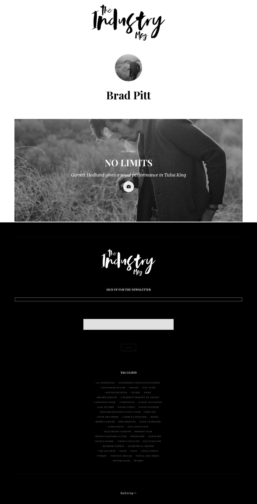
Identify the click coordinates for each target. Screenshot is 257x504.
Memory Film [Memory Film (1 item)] (143, 431)
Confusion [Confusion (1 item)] (127, 402)
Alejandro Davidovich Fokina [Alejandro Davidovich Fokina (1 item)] (139, 382)
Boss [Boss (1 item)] (147, 392)
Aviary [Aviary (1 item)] (135, 392)
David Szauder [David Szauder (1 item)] (149, 407)
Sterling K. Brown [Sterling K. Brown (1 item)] (141, 446)
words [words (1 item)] (138, 460)
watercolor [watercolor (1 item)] (121, 460)
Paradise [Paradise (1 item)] (155, 436)
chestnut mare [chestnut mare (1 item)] (105, 402)
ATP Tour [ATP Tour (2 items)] (149, 387)
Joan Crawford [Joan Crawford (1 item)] (150, 421)
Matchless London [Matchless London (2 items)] (117, 431)
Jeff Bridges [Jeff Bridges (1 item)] (127, 421)
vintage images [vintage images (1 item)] (121, 456)
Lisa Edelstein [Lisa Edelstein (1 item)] (138, 426)
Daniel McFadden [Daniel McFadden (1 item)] (150, 402)
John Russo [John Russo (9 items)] (116, 426)
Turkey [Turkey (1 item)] (102, 456)
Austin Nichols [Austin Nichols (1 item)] (116, 392)
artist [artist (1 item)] (134, 387)
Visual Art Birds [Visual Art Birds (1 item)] (147, 456)
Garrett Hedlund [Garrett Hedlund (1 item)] (135, 417)
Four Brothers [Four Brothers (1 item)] (108, 417)
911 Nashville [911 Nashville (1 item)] (105, 382)
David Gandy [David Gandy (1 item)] (126, 407)
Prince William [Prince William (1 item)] (128, 441)
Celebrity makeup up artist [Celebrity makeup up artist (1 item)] (140, 397)
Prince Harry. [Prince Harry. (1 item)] (104, 441)
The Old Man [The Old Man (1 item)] (107, 451)
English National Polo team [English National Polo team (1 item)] (121, 412)
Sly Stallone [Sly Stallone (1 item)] (152, 441)
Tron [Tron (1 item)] (123, 451)
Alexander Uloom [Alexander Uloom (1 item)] (113, 387)
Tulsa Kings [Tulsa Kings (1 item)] (149, 451)
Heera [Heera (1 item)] (155, 417)
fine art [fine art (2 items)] (150, 412)
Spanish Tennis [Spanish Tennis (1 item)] (113, 446)
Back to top (129, 493)
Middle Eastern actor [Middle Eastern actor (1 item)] (111, 436)
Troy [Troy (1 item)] (134, 451)
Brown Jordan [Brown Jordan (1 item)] (107, 397)
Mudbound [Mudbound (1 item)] (138, 436)
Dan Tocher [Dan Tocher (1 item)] (106, 407)
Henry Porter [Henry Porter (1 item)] (105, 421)
